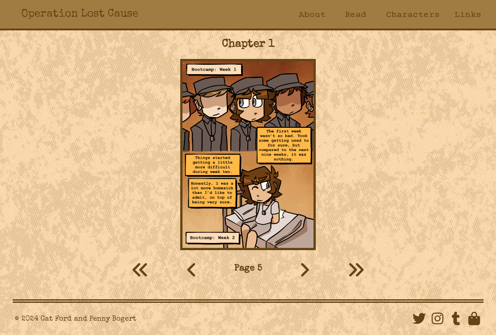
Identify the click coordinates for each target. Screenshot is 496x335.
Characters (411, 15)
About (311, 15)
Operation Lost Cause (79, 14)
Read (355, 15)
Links (467, 15)
